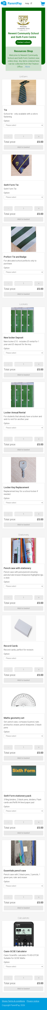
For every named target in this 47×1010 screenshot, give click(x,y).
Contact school (23, 42)
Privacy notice (33, 1001)
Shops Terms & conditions (13, 1001)
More (27, 67)
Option (7, 121)
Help (29, 3)
